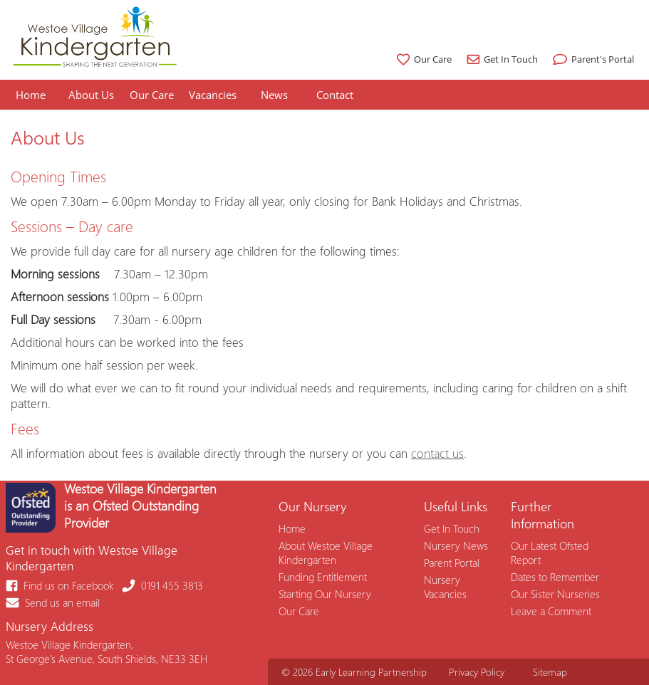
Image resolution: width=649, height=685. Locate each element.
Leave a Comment (551, 611)
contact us (437, 453)
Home (31, 95)
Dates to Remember (555, 577)
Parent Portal (451, 562)
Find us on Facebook (60, 585)
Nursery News (456, 545)
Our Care (422, 59)
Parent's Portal (591, 59)
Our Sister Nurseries (555, 594)
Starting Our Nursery (325, 594)
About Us (91, 95)
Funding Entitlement (323, 577)
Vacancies (213, 95)
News (274, 95)
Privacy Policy (476, 672)
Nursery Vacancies (445, 586)
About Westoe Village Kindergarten (326, 552)
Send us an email (53, 602)
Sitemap (550, 672)
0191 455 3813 (163, 585)
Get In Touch (500, 59)
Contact (334, 95)
